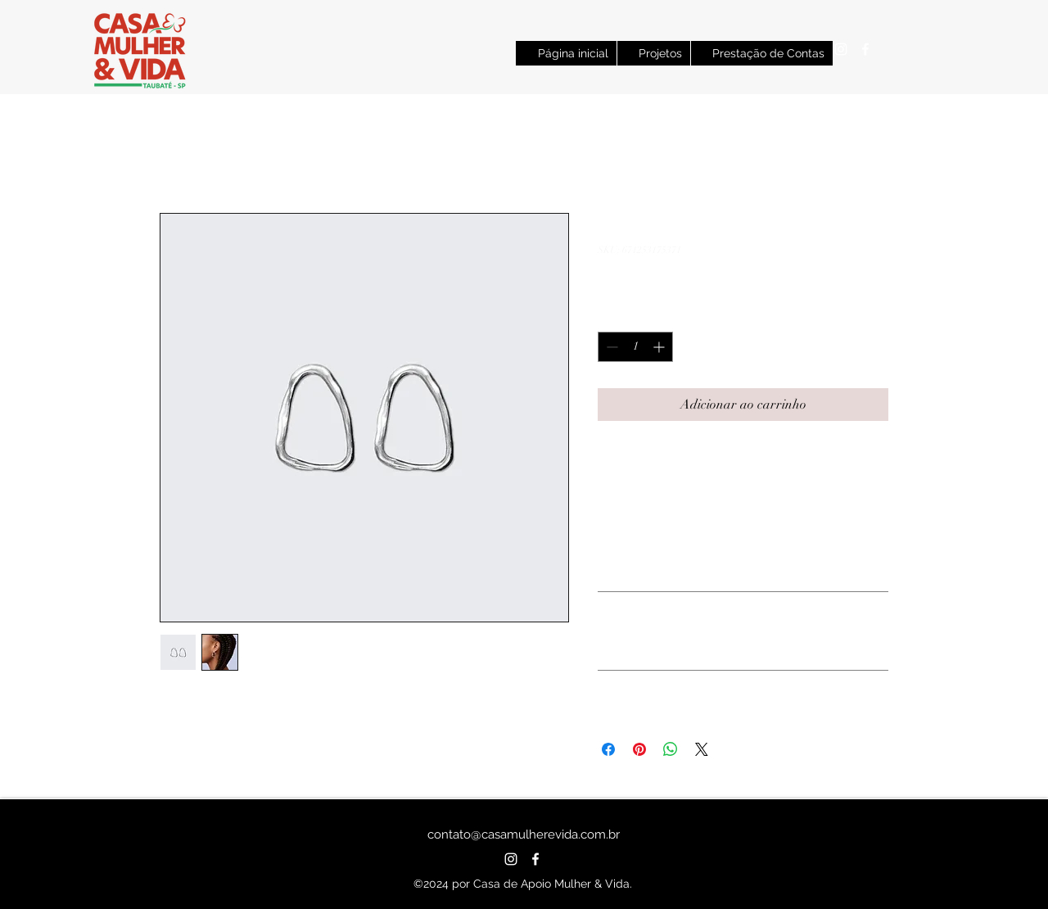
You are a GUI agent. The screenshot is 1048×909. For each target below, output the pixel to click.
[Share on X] (701, 749)
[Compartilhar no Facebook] (608, 749)
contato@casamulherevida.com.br (523, 834)
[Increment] (660, 346)
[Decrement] (610, 346)
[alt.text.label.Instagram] (841, 49)
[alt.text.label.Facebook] (865, 49)
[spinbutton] (635, 346)
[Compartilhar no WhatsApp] (670, 749)
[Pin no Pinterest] (639, 749)
